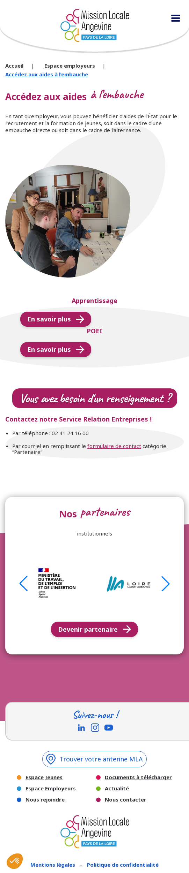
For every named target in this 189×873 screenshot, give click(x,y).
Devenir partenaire (94, 629)
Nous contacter (125, 800)
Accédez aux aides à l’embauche (46, 74)
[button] (23, 583)
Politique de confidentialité (123, 864)
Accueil (14, 65)
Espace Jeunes (44, 777)
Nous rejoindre (45, 800)
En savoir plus (55, 319)
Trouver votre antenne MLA (94, 759)
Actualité (117, 788)
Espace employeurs (69, 65)
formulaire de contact (114, 445)
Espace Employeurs (51, 788)
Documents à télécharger (138, 777)
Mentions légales (53, 864)
